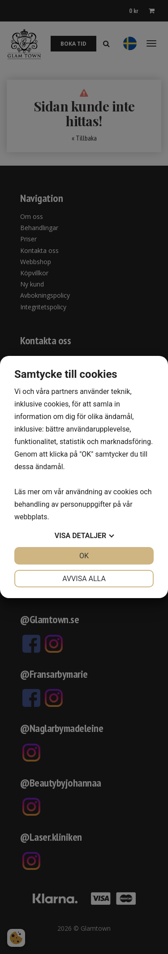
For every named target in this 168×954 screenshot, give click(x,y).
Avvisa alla (84, 578)
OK (84, 556)
